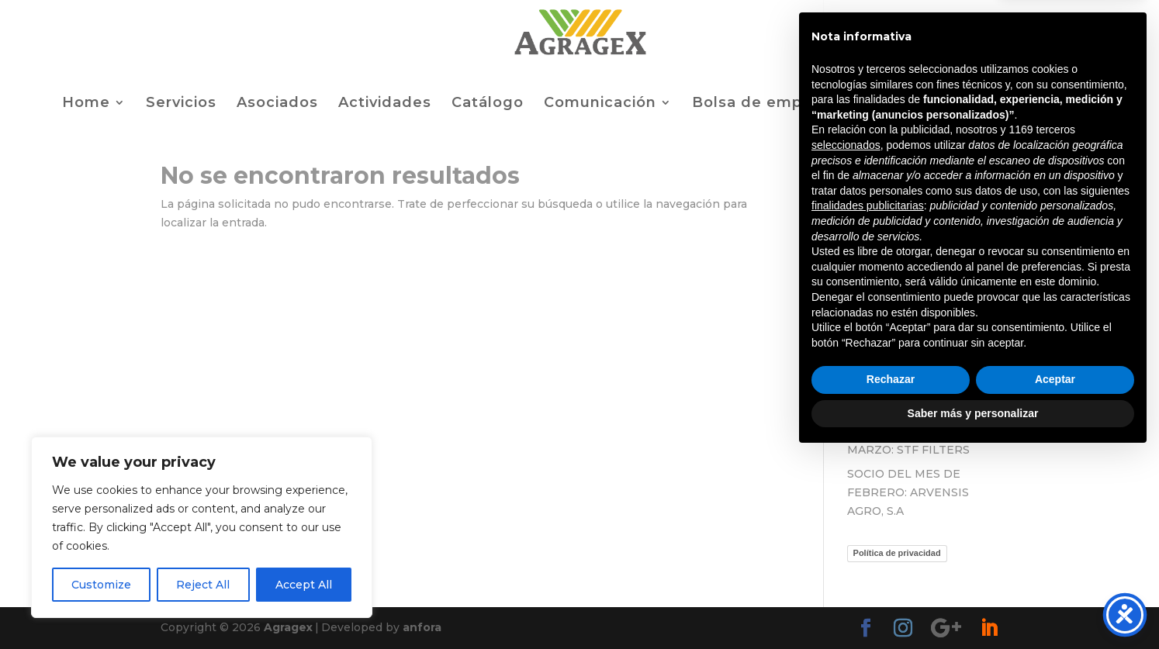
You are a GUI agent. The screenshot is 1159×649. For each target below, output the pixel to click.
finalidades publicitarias (867, 399)
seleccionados (845, 339)
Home (86, 104)
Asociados (277, 104)
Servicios (181, 104)
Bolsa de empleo (759, 104)
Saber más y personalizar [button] (973, 606)
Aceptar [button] (1055, 573)
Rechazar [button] (891, 573)
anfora (422, 627)
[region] (201, 527)
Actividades (384, 104)
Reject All (203, 585)
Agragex (288, 627)
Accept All (303, 585)
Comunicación (600, 104)
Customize (101, 585)
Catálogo (487, 104)
